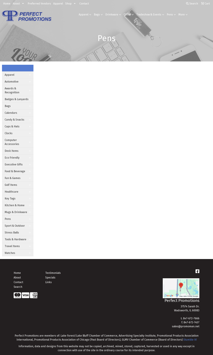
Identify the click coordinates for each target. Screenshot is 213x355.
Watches (10, 253)
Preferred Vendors (39, 3)
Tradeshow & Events (148, 14)
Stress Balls (12, 232)
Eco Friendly (12, 157)
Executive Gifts (14, 164)
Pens (170, 14)
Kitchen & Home (14, 205)
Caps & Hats (12, 126)
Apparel (58, 3)
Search (192, 3)
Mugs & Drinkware (16, 212)
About (16, 3)
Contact (84, 3)
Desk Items (11, 150)
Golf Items (11, 184)
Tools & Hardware (15, 239)
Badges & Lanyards (16, 99)
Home (6, 3)
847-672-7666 (191, 318)
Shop (68, 3)
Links (48, 282)
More (181, 14)
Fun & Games (12, 178)
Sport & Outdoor (15, 225)
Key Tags (10, 198)
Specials (50, 277)
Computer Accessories (12, 142)
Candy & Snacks (14, 119)
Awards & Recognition (12, 90)
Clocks (8, 133)
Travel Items (12, 246)
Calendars (11, 112)
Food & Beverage (15, 171)
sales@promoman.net (185, 326)
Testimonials (53, 272)
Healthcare (11, 191)
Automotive (11, 81)
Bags (97, 14)
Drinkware (111, 14)
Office (127, 14)
